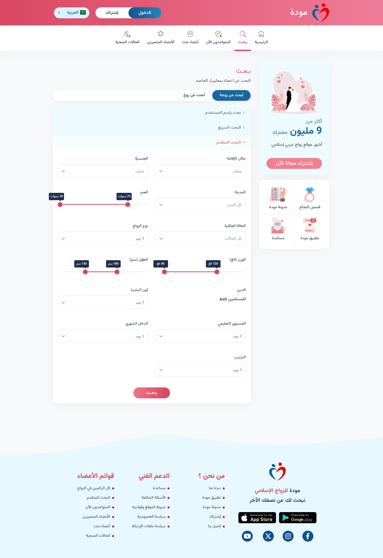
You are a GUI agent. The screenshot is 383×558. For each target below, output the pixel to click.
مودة (309, 12)
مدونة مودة (278, 198)
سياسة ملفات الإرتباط (149, 526)
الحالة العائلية (235, 226)
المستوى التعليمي (232, 324)
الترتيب (240, 357)
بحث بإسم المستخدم (223, 113)
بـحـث (242, 38)
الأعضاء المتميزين (160, 38)
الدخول (144, 13)
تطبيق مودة (309, 229)
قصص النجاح (309, 198)
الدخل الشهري (137, 324)
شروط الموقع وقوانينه (149, 507)
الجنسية (141, 159)
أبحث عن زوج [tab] (194, 95)
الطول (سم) (138, 260)
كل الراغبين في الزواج (93, 488)
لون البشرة (139, 290)
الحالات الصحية (127, 38)
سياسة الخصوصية (151, 517)
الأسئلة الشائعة (154, 498)
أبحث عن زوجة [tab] (231, 95)
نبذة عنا (215, 488)
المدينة (240, 192)
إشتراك (112, 13)
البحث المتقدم (228, 142)
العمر (144, 192)
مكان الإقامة (236, 159)
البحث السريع (229, 127)
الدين (241, 290)
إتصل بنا (214, 526)
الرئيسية (261, 38)
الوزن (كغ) (238, 260)
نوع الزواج (140, 226)
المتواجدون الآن (218, 38)
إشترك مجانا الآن (294, 163)
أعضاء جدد (190, 38)
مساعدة (278, 229)
